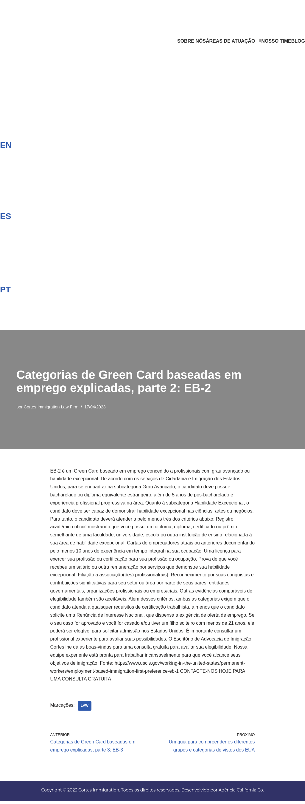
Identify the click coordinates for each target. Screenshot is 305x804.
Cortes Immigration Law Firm (51, 406)
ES (5, 215)
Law (85, 708)
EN (6, 145)
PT (5, 289)
